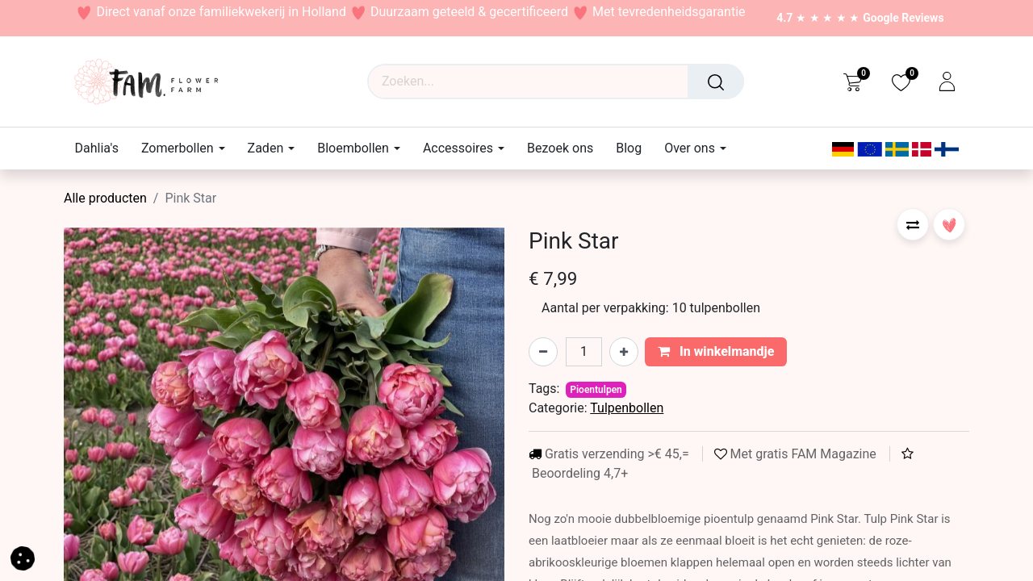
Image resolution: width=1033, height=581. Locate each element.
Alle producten (105, 198)
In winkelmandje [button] (716, 351)
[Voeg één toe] (623, 351)
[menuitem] (102, 148)
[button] (913, 224)
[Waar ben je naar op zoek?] (716, 81)
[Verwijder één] (543, 351)
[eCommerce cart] (853, 81)
